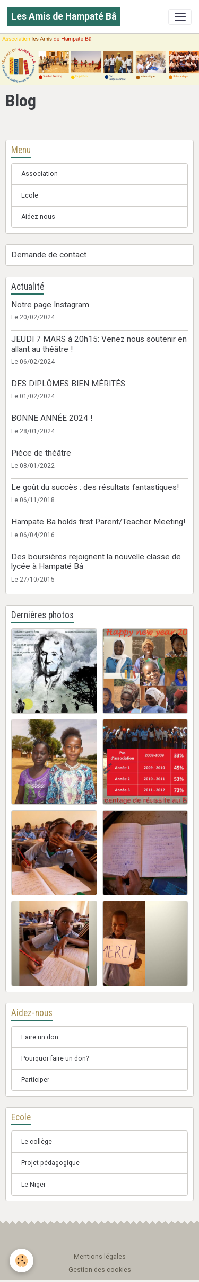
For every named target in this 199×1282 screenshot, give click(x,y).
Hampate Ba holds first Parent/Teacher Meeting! (98, 522)
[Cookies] (21, 1260)
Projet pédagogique (50, 1163)
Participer (35, 1079)
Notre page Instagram (50, 304)
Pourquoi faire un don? (55, 1058)
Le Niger (33, 1184)
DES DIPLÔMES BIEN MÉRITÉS (68, 383)
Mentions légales (100, 1256)
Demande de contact (48, 255)
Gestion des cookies (99, 1270)
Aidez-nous (38, 216)
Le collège (36, 1141)
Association (39, 173)
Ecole (29, 195)
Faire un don (39, 1037)
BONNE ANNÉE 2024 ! (51, 418)
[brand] (63, 16)
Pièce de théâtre (41, 453)
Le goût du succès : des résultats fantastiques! (95, 487)
